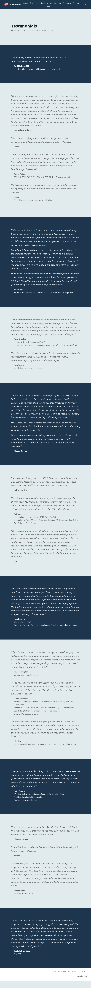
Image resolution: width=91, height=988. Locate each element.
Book (43, 3)
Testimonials (34, 3)
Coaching (57, 3)
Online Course (49, 4)
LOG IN (83, 5)
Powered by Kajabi (81, 983)
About (25, 3)
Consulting (67, 3)
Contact (76, 3)
